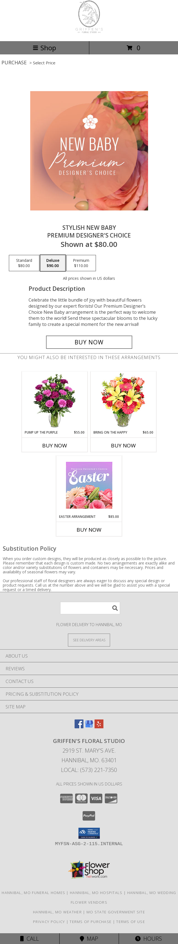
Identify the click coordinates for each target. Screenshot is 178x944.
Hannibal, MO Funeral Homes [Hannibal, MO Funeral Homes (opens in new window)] (33, 892)
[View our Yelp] (99, 726)
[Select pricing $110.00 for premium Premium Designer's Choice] (81, 263)
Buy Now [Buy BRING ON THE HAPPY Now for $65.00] (123, 445)
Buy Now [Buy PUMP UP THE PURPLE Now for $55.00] (54, 445)
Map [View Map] (89, 938)
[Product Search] (90, 608)
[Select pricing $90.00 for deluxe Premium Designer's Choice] (52, 263)
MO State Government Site (116, 911)
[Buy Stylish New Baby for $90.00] (89, 342)
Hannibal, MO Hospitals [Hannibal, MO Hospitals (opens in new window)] (96, 892)
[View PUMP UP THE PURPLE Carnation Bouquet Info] (55, 401)
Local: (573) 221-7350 (89, 770)
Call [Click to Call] (29, 938)
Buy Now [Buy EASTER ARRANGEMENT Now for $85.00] (89, 529)
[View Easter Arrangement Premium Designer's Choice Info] (89, 485)
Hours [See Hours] (148, 938)
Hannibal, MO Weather (57, 911)
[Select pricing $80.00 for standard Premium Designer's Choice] (24, 263)
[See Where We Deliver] (89, 639)
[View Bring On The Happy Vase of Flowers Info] (123, 401)
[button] (89, 833)
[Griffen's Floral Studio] (89, 33)
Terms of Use (130, 921)
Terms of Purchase (90, 921)
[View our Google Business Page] (89, 726)
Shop (44, 47)
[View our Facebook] (79, 726)
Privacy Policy (49, 921)
